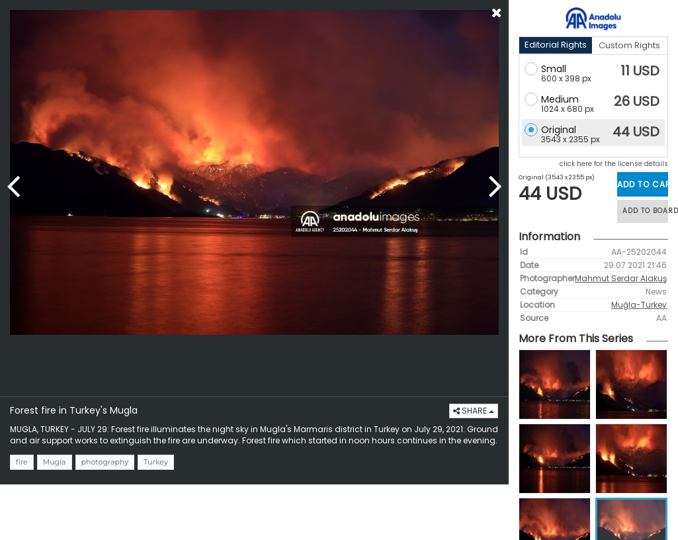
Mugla (54, 462)
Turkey (156, 462)
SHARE (473, 410)
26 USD (636, 101)
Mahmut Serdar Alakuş (621, 278)
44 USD (636, 131)
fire (22, 462)
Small (553, 68)
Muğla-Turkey (639, 304)
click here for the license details (614, 164)
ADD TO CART (642, 184)
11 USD (639, 71)
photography (105, 462)
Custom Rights (629, 45)
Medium (560, 99)
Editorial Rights (556, 44)
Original (558, 129)
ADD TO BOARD (645, 211)
